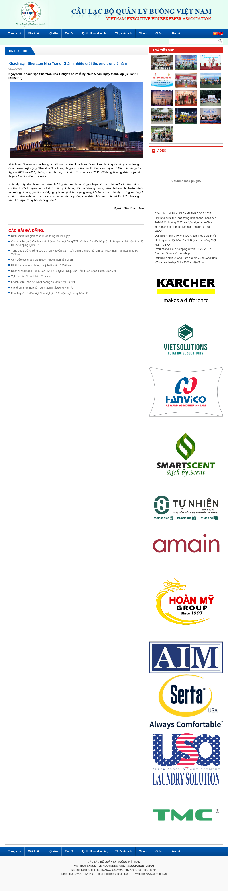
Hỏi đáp (158, 33)
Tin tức (69, 33)
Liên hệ (175, 33)
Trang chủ (14, 33)
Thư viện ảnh (123, 33)
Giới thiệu (34, 33)
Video (142, 33)
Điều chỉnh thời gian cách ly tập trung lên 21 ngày (40, 236)
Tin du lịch (17, 51)
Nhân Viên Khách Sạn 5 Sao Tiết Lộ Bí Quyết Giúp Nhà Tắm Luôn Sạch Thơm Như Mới (63, 271)
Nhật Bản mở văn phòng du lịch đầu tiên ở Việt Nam (42, 265)
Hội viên (52, 33)
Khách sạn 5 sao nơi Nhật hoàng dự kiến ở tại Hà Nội (43, 282)
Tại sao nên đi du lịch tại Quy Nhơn (32, 276)
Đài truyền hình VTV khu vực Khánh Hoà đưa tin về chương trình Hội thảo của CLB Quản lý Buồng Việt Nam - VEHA (185, 240)
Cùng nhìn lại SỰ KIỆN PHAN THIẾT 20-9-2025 (183, 213)
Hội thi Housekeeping (94, 33)
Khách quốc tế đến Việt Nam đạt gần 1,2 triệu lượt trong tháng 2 (49, 293)
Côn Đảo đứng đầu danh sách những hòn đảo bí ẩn (42, 259)
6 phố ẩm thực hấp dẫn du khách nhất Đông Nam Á (42, 287)
